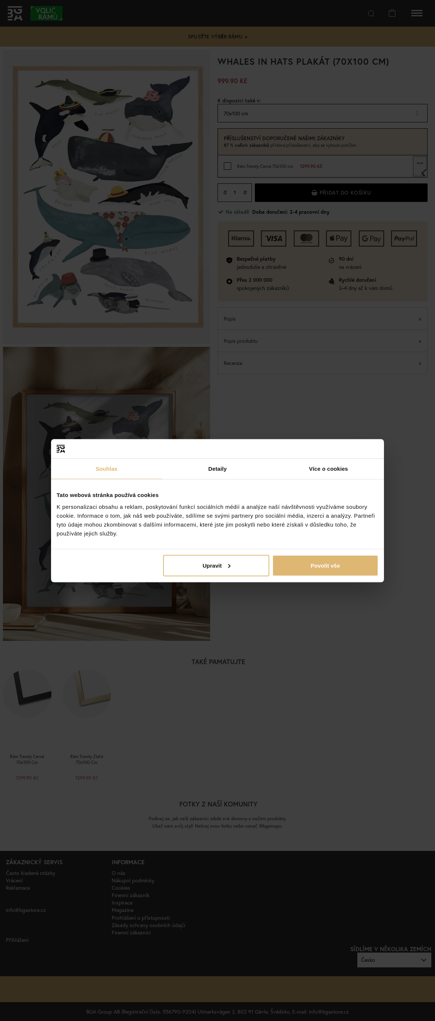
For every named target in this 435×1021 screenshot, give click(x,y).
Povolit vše (325, 565)
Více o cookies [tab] (328, 469)
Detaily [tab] (217, 469)
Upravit (217, 565)
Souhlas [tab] (106, 469)
